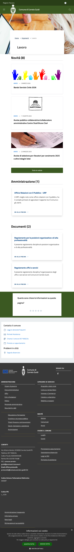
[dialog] (37, 540)
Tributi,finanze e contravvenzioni (19, 422)
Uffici (6, 393)
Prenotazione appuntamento (50, 449)
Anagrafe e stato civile (48, 386)
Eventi (43, 438)
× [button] (71, 530)
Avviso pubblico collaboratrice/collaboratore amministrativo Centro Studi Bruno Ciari (33, 122)
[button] (37, 549)
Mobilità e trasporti (47, 401)
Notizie (43, 418)
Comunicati (45, 422)
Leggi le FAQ (45, 456)
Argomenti (25, 38)
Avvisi (16, 83)
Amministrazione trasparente (15, 512)
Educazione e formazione (16, 415)
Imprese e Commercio (48, 393)
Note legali (8, 519)
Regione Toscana (8, 3)
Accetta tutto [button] (29, 544)
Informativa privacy (11, 516)
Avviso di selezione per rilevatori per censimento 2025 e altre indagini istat (37, 157)
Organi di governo (11, 386)
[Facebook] (58, 374)
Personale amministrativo (13, 404)
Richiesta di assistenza (48, 460)
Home (17, 38)
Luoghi (43, 435)
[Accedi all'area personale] (65, 3)
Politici (7, 401)
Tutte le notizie (37, 170)
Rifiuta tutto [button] (45, 544)
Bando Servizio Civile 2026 (25, 87)
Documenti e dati (10, 408)
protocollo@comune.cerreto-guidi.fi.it (14, 470)
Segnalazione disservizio (49, 452)
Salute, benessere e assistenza (18, 426)
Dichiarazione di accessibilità (14, 523)
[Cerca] (70, 9)
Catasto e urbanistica (48, 397)
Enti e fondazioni (10, 397)
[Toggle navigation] (4, 9)
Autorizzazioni (13, 429)
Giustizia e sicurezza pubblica (18, 418)
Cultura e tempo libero (48, 390)
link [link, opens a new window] (56, 540)
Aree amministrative (12, 390)
